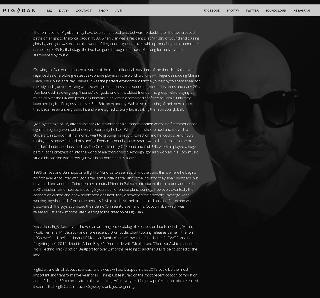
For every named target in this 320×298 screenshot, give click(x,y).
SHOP (103, 10)
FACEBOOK (212, 10)
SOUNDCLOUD (275, 10)
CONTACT (84, 10)
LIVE (118, 10)
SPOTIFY (233, 10)
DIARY (64, 10)
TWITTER (252, 10)
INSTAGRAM (301, 10)
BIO (49, 10)
